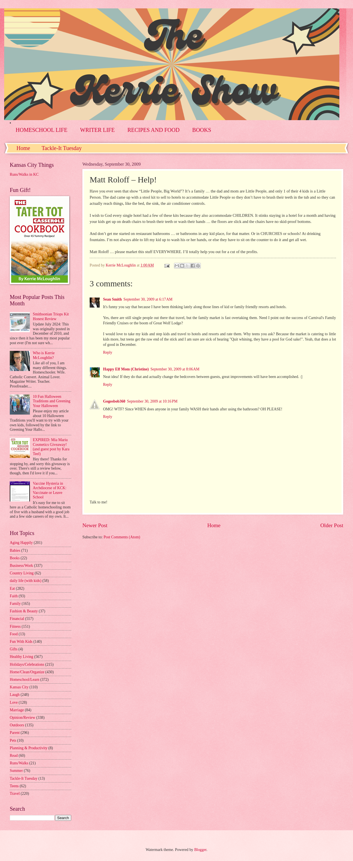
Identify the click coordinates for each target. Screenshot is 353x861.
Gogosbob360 (114, 401)
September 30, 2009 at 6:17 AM (147, 299)
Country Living (22, 573)
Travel (15, 793)
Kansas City (19, 687)
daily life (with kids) (25, 581)
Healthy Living (21, 657)
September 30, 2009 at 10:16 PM (152, 401)
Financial (17, 619)
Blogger (200, 850)
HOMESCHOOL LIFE (41, 130)
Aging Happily (21, 543)
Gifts (14, 649)
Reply (107, 352)
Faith (14, 596)
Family (15, 603)
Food (14, 634)
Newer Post (95, 525)
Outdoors (17, 725)
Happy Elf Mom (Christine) (126, 369)
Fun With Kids (21, 641)
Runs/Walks (19, 763)
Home (23, 148)
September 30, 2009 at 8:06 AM (175, 369)
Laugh (15, 695)
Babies (15, 550)
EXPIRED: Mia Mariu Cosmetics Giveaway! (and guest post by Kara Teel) (51, 447)
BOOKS (201, 130)
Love (14, 702)
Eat (12, 588)
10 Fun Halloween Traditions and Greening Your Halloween (51, 401)
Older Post (331, 525)
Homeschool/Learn (24, 679)
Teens (14, 786)
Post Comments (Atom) (122, 537)
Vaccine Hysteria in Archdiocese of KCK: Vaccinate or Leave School (49, 490)
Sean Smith (112, 299)
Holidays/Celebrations (27, 664)
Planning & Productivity (28, 748)
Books (15, 558)
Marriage (17, 710)
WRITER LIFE (97, 130)
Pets (13, 740)
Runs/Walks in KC (24, 174)
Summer (16, 771)
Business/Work (21, 565)
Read (14, 755)
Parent (15, 733)
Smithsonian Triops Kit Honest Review (51, 316)
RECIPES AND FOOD (153, 130)
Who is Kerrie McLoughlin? (44, 355)
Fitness (15, 626)
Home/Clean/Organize (27, 672)
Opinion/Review (22, 717)
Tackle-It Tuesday (62, 148)
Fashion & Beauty (24, 611)
